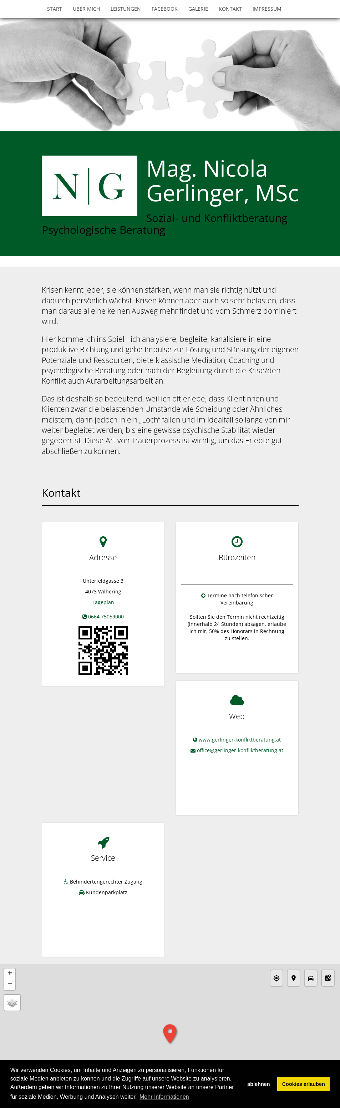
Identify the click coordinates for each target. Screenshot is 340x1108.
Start (54, 8)
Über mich (86, 8)
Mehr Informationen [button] (164, 1097)
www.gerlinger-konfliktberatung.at (240, 736)
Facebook (165, 8)
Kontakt (230, 8)
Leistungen (126, 8)
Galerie (198, 8)
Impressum (267, 8)
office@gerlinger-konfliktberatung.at (240, 746)
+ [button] (9, 953)
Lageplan (103, 602)
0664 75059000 (106, 616)
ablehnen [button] (258, 1084)
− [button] (9, 963)
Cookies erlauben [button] (303, 1084)
